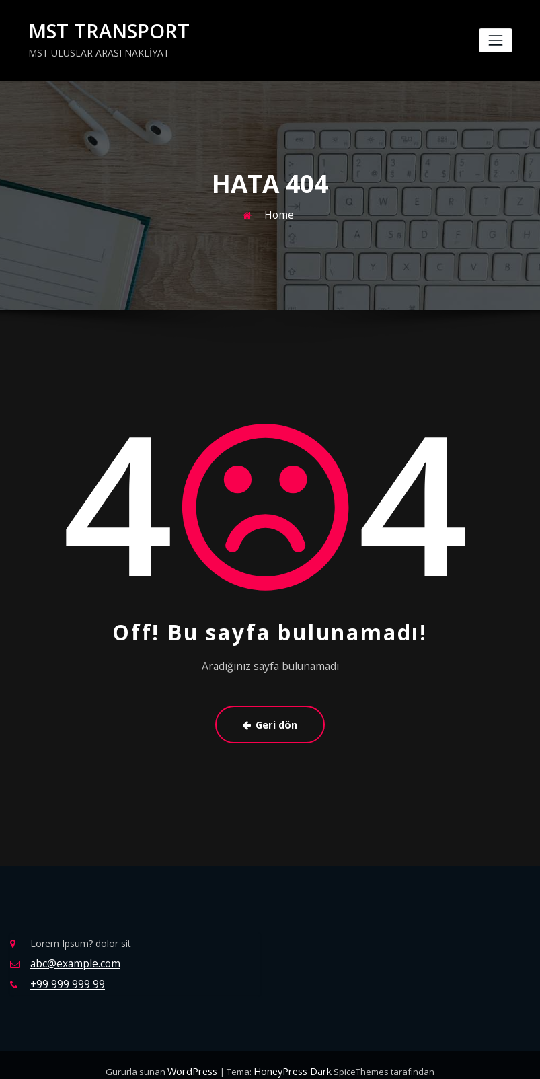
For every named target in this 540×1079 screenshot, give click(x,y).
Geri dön (270, 718)
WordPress (197, 1059)
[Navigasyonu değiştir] (495, 39)
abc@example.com (71, 954)
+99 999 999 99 (64, 973)
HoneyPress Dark (290, 1059)
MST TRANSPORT (99, 30)
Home (279, 211)
